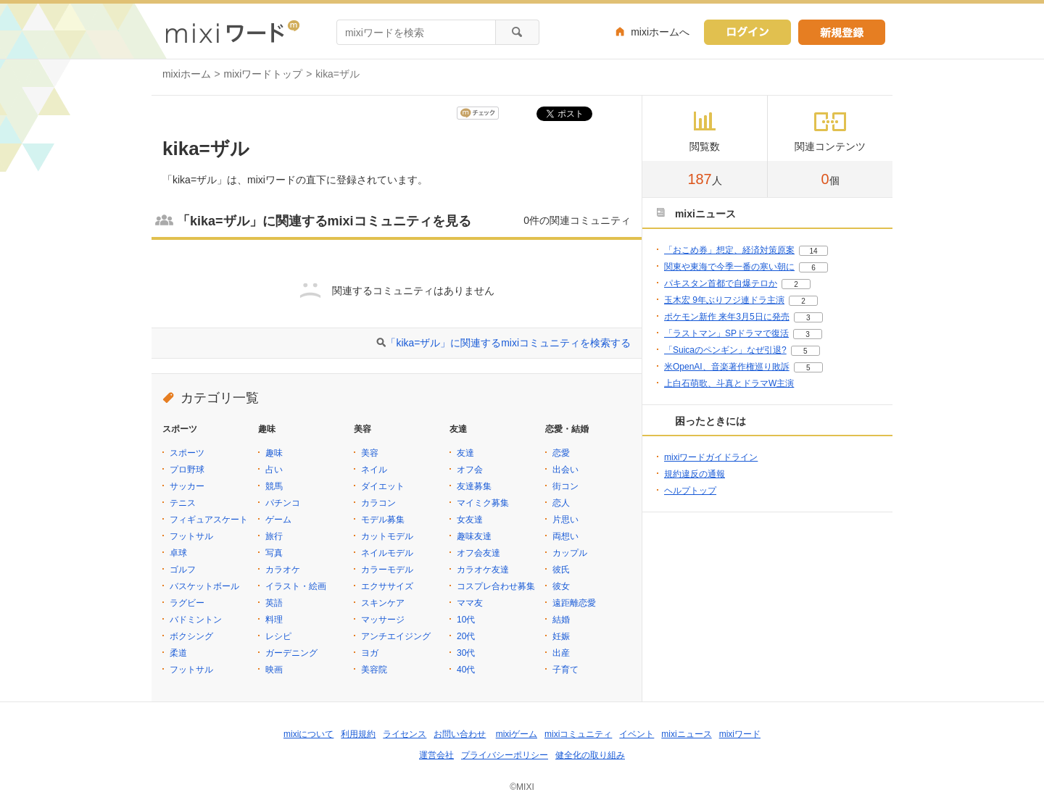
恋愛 (561, 453)
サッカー (187, 486)
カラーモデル (387, 570)
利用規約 (358, 734)
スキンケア (383, 603)
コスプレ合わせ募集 (496, 586)
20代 (466, 636)
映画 (274, 670)
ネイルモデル (387, 553)
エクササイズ (387, 586)
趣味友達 (474, 536)
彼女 (561, 586)
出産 (561, 653)
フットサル (191, 536)
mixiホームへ (660, 32)
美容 (369, 453)
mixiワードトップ (263, 74)
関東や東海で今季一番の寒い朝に (729, 267)
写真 (274, 553)
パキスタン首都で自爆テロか (720, 283)
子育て (565, 670)
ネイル (374, 470)
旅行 (274, 536)
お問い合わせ (460, 734)
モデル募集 (383, 520)
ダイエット (383, 486)
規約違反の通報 (694, 474)
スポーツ (187, 453)
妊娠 (561, 636)
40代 (466, 670)
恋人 (561, 503)
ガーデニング (291, 653)
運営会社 (436, 755)
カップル (569, 553)
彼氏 (561, 570)
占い (274, 470)
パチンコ (282, 503)
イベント (636, 734)
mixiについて (308, 734)
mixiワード (740, 734)
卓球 (178, 553)
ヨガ (369, 653)
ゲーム (278, 520)
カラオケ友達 (483, 570)
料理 (274, 620)
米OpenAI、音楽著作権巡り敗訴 (727, 367)
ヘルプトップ (690, 491)
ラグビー (187, 603)
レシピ (278, 636)
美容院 (374, 670)
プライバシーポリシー (504, 755)
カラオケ (282, 570)
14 (813, 251)
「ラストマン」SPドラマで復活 (726, 333)
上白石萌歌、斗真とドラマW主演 (729, 383)
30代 (466, 653)
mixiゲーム (516, 734)
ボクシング (191, 636)
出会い (565, 470)
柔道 (178, 653)
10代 (466, 620)
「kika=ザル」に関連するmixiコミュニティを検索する (508, 343)
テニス (183, 503)
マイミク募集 (483, 503)
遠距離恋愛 (574, 603)
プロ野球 (187, 470)
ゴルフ (183, 570)
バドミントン (196, 620)
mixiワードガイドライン (711, 457)
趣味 (274, 453)
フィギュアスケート (209, 520)
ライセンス (404, 734)
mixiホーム (186, 74)
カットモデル (387, 536)
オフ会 (470, 470)
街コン (565, 486)
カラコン (378, 503)
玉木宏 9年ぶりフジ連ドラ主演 (724, 300)
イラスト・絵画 (295, 586)
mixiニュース (686, 734)
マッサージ (383, 620)
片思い (565, 520)
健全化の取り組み (590, 755)
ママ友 (470, 603)
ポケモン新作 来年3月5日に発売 (727, 317)
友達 (465, 453)
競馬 (274, 486)
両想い (565, 536)
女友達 (470, 520)
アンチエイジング (396, 636)
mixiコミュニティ (578, 734)
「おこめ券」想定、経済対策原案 (729, 250)
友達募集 (474, 486)
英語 (274, 603)
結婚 (561, 620)
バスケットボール (204, 586)
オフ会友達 (478, 553)
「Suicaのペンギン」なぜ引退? (725, 350)
